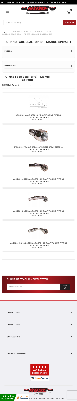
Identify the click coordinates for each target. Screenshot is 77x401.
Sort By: (6, 84)
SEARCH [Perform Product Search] (69, 22)
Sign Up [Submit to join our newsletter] (65, 287)
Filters (38, 51)
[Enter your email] (33, 287)
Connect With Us (40, 354)
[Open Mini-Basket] (69, 12)
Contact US (40, 337)
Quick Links (40, 312)
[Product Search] (32, 22)
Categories (38, 66)
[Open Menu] (7, 13)
